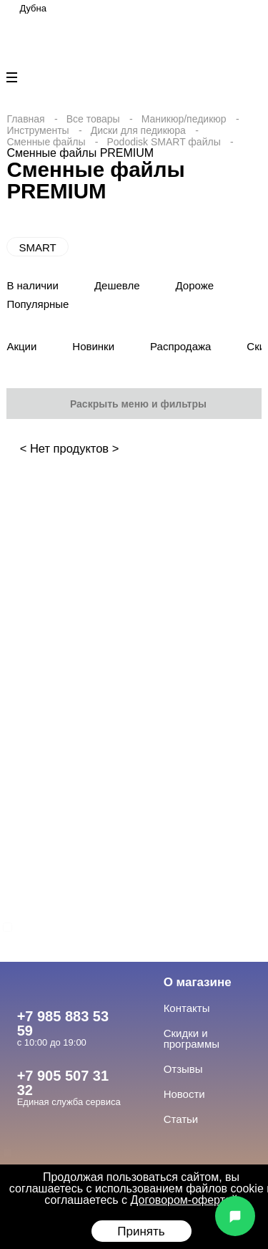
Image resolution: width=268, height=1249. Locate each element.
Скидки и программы (191, 1038)
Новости (184, 1094)
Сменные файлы (45, 142)
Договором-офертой (184, 1200)
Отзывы (183, 1069)
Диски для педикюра (138, 130)
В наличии (32, 285)
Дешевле (117, 285)
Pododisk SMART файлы (163, 142)
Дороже (195, 285)
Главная (25, 119)
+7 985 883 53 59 (63, 1023)
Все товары (93, 119)
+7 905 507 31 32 (63, 1083)
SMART (37, 247)
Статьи (181, 1119)
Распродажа (180, 346)
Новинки (93, 346)
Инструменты (37, 130)
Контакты (187, 1008)
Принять (140, 1231)
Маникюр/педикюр (184, 119)
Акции (21, 346)
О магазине (198, 982)
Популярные (37, 304)
